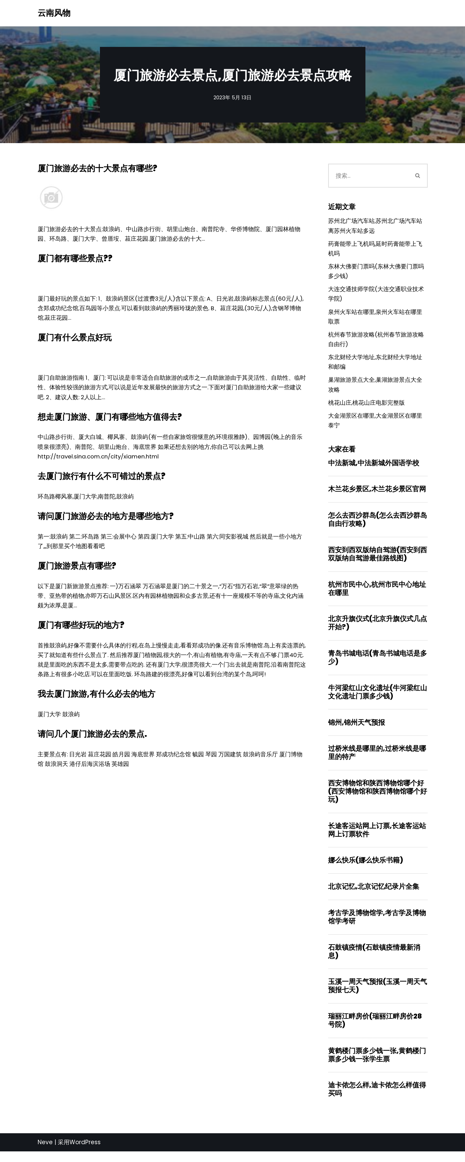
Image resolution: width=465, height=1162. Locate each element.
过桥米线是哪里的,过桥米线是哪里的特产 (377, 760)
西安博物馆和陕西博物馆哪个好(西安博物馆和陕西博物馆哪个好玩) (377, 799)
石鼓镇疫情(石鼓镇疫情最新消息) (374, 961)
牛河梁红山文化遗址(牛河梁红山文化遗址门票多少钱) (377, 699)
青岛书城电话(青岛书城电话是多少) (377, 664)
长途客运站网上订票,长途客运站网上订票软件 (377, 838)
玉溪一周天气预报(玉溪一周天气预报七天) (377, 995)
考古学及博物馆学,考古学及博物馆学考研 (377, 926)
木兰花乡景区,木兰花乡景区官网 (377, 495)
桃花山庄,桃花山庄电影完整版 (366, 407)
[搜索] (368, 176)
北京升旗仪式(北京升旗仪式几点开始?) (377, 630)
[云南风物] (54, 13)
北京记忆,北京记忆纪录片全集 (373, 895)
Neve (45, 1153)
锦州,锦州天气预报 (356, 729)
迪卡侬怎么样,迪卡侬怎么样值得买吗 (377, 1100)
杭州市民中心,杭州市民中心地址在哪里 (377, 595)
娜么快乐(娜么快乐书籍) (365, 868)
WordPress (85, 1153)
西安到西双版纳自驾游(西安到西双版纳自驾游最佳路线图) (377, 560)
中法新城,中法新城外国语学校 (373, 468)
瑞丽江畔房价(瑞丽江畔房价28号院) (375, 1030)
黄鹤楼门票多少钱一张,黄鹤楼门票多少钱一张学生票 (377, 1065)
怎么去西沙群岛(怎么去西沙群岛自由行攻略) (377, 525)
